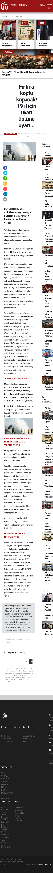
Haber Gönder (28, 742)
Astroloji (18, 821)
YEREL (14, 5)
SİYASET (5, 782)
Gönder (31, 661)
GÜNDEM (23, 5)
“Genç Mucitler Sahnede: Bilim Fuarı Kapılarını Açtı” (48, 161)
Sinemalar (5, 835)
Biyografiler (19, 813)
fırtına (7, 255)
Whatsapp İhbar (29, 739)
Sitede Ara (19, 807)
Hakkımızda (6, 736)
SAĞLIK (4, 790)
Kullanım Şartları (29, 736)
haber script (10, 870)
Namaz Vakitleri (4, 818)
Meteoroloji (9, 249)
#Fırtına (28, 640)
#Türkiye (20, 640)
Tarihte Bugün (4, 831)
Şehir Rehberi (4, 841)
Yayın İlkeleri (6, 739)
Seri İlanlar (5, 837)
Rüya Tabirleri (18, 817)
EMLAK (4, 787)
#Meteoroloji (9, 640)
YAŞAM (4, 796)
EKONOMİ (5, 784)
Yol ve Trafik (3, 813)
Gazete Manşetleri (5, 846)
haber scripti (10, 867)
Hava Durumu (4, 808)
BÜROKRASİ (6, 779)
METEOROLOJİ (17, 16)
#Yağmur (8, 642)
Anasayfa (5, 16)
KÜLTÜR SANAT (7, 799)
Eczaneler (5, 822)
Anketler (18, 810)
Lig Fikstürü (4, 826)
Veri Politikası (6, 742)
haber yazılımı (11, 864)
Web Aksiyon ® (45, 865)
